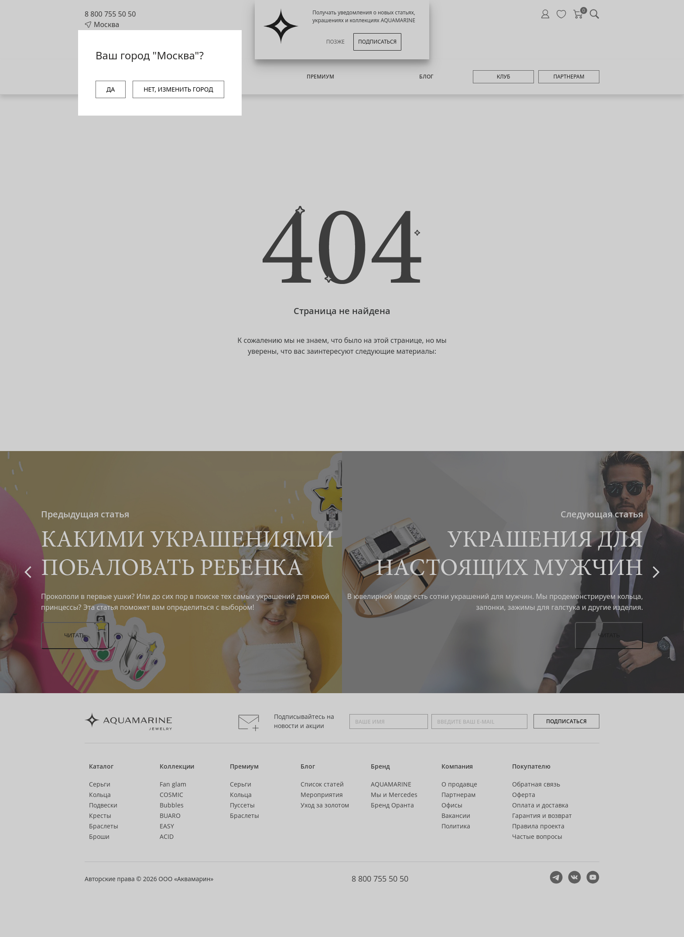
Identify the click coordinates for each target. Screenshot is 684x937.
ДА (110, 89)
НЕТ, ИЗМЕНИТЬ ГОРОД (178, 89)
